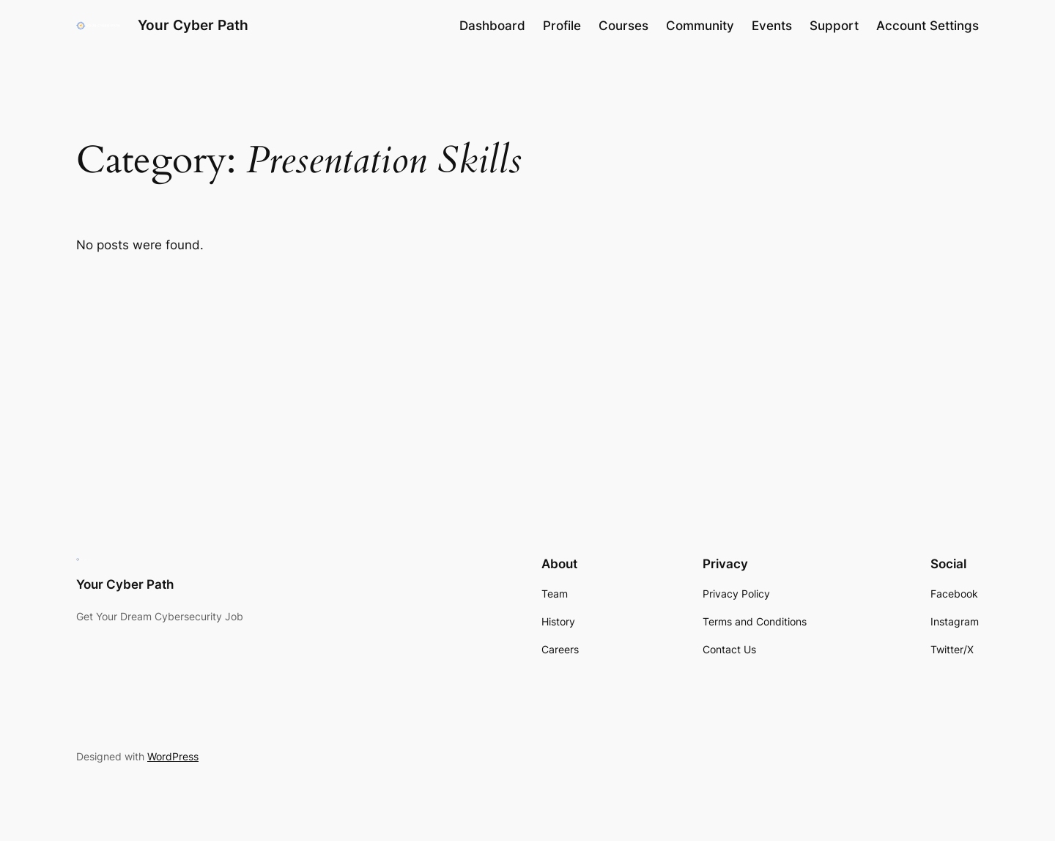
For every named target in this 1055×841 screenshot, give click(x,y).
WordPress (173, 756)
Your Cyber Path (193, 25)
